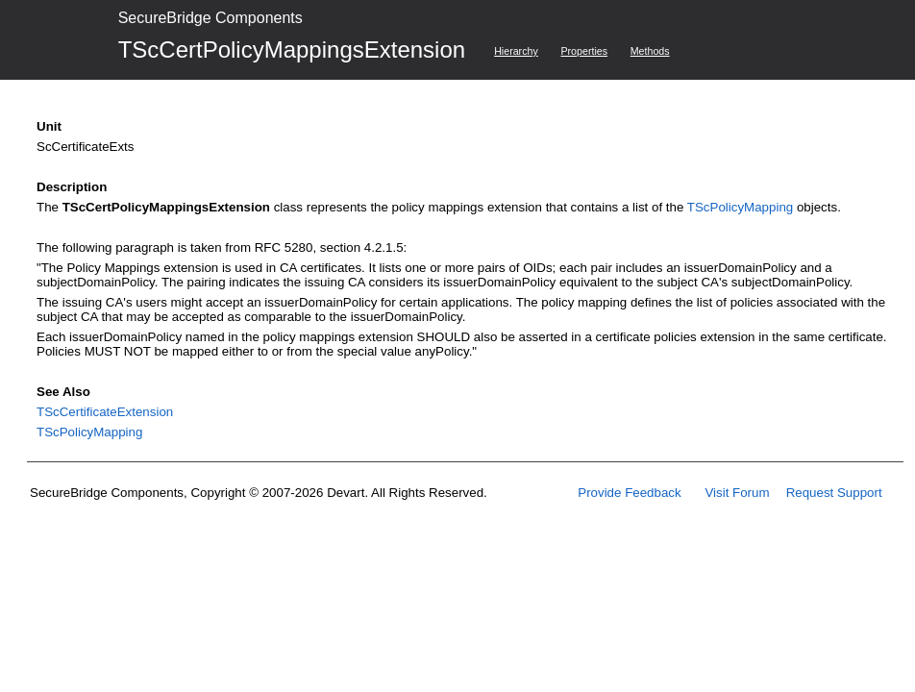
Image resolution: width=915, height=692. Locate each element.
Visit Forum (737, 492)
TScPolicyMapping (740, 207)
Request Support (834, 492)
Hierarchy (516, 51)
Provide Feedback (629, 492)
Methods (650, 51)
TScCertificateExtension (105, 412)
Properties (583, 51)
